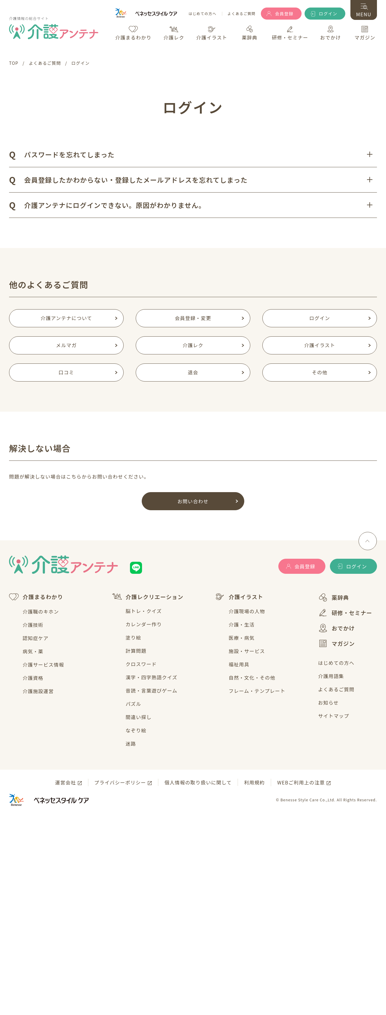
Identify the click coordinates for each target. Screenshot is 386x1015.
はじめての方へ (202, 14)
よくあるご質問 (241, 14)
